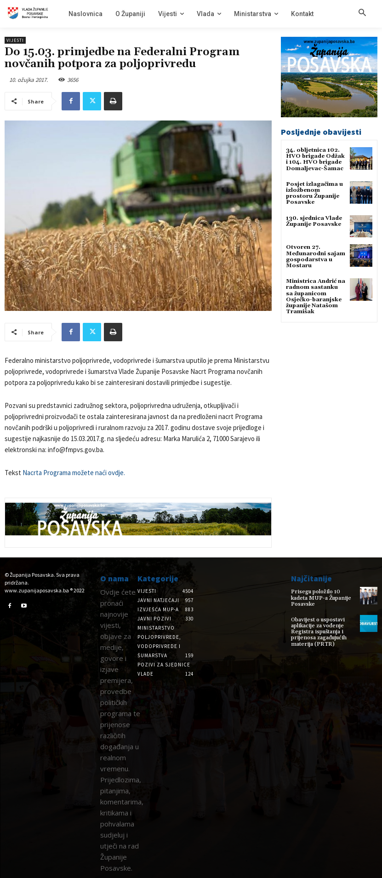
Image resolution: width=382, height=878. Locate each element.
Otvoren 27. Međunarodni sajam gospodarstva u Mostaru (315, 256)
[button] (362, 13)
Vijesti (15, 40)
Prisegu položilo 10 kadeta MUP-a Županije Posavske (321, 597)
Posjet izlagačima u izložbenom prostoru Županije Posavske (314, 193)
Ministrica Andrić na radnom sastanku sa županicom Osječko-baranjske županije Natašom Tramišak (315, 296)
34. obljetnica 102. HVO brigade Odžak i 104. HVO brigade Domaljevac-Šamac (315, 159)
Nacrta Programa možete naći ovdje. (74, 472)
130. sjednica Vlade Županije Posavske (314, 221)
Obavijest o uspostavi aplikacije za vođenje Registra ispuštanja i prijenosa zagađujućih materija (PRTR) (319, 632)
